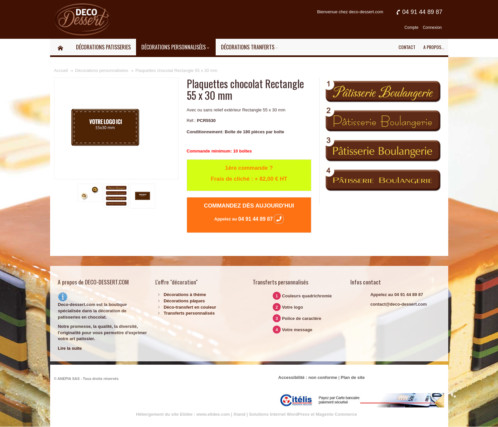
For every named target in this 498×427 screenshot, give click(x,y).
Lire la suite (70, 348)
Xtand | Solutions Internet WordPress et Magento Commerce (295, 414)
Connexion (432, 27)
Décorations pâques (184, 300)
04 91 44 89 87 (261, 219)
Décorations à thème (185, 294)
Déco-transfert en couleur (190, 307)
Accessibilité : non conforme (307, 377)
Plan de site (353, 377)
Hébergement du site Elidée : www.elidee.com (183, 414)
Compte (411, 27)
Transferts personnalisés (189, 313)
